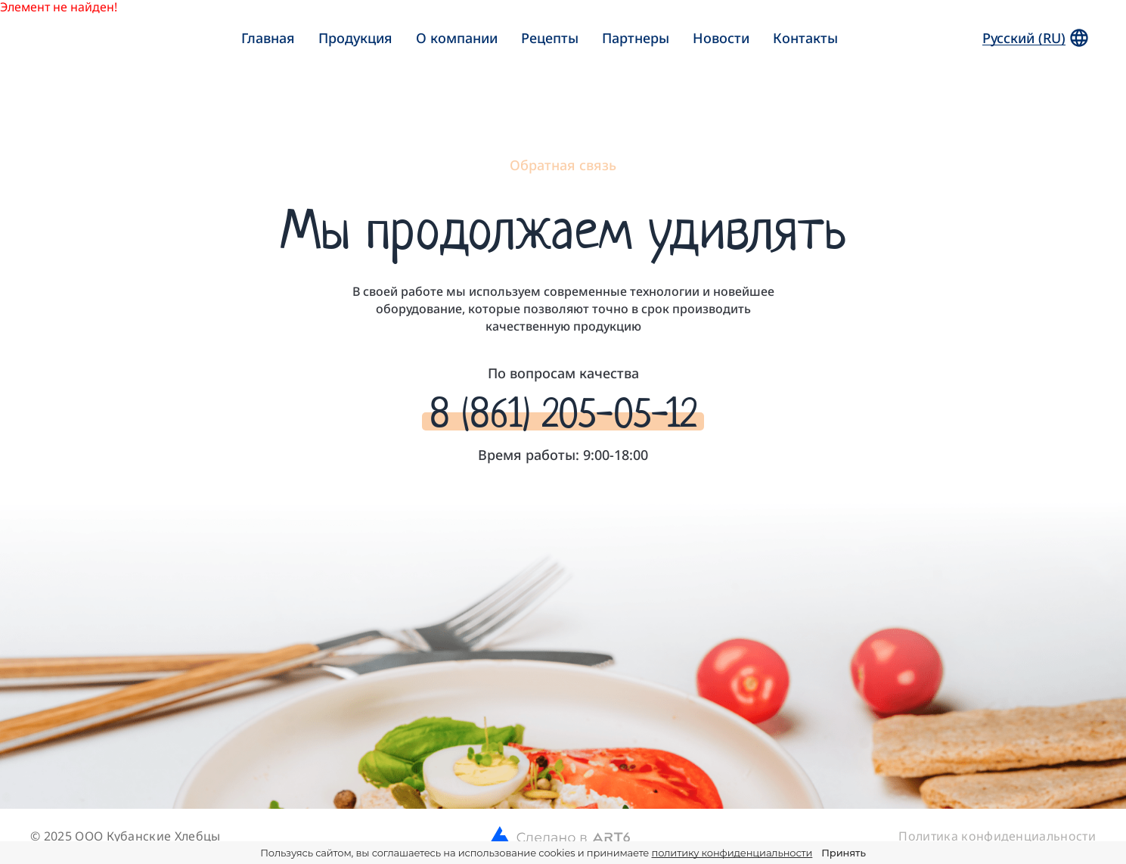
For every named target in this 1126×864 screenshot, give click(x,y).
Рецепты (550, 38)
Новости (721, 38)
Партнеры (635, 38)
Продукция (355, 38)
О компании (457, 38)
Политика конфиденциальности (997, 836)
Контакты (805, 38)
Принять (843, 853)
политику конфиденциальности (732, 853)
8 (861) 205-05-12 (563, 413)
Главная (268, 38)
